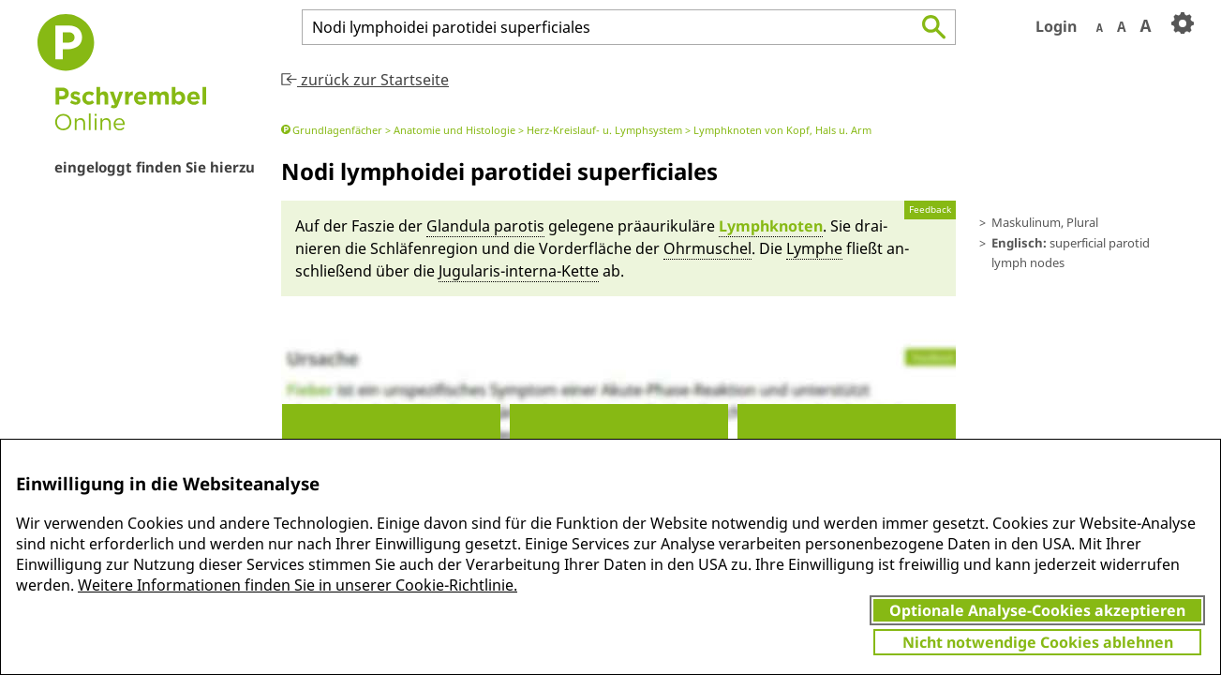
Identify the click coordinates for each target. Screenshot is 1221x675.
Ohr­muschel (707, 248)
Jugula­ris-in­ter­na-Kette (519, 271)
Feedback (930, 209)
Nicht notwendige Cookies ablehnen (1037, 642)
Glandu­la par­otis (485, 226)
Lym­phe (814, 248)
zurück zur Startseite (365, 79)
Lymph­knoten (771, 226)
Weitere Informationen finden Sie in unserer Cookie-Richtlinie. (297, 585)
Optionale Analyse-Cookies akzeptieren (1037, 610)
